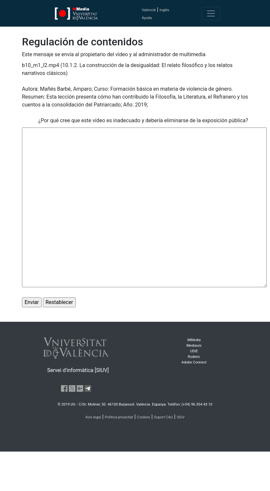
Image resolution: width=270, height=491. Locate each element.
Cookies (143, 417)
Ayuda (147, 18)
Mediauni (194, 345)
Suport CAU (163, 417)
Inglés (164, 10)
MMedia (194, 340)
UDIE (194, 351)
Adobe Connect (194, 362)
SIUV (180, 417)
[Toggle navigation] (211, 13)
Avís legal (93, 417)
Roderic (194, 357)
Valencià (148, 10)
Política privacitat (119, 417)
